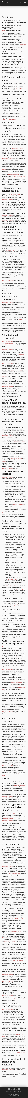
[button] (25, 3)
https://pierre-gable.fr (17, 148)
